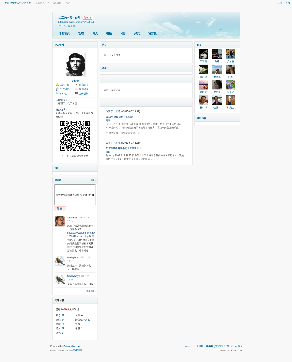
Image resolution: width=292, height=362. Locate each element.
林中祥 (203, 107)
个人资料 (59, 44)
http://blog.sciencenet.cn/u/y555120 (76, 22)
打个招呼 (64, 89)
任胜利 (217, 107)
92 (63, 315)
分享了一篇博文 (114, 111)
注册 (279, 2)
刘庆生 (230, 107)
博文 (95, 33)
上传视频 (83, 93)
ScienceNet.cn (71, 346)
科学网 (209, 346)
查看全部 (91, 291)
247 (64, 324)
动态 (81, 33)
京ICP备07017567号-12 (227, 346)
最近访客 (201, 118)
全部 (93, 180)
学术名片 (64, 93)
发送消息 (84, 89)
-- (82, 315)
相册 (123, 33)
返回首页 (40, 2)
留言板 (152, 33)
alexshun (72, 217)
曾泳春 (230, 61)
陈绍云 (75, 80)
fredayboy (73, 257)
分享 (89, 17)
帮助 (68, 2)
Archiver (189, 346)
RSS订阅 (57, 2)
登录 (287, 2)
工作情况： (62, 100)
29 (63, 328)
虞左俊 (217, 92)
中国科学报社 (77, 350)
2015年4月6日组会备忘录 (119, 117)
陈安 (230, 76)
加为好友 (64, 84)
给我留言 (84, 84)
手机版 (200, 346)
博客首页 (64, 33)
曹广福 (203, 76)
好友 (137, 33)
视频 (109, 33)
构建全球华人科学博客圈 (18, 2)
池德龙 (217, 76)
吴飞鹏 (203, 61)
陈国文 (203, 92)
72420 (87, 319)
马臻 (108, 120)
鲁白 (108, 151)
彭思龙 (230, 92)
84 (63, 319)
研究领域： (62, 109)
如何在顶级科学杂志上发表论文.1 (123, 148)
